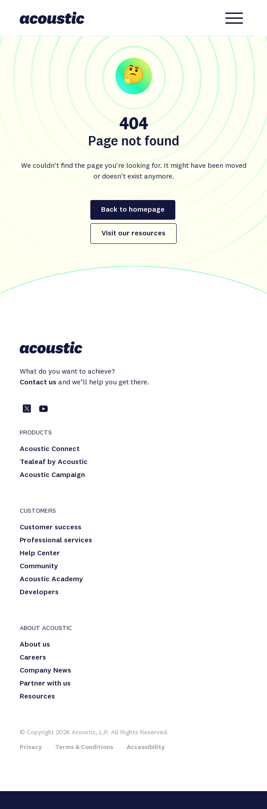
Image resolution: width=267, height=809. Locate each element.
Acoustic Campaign (52, 475)
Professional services (56, 540)
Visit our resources (133, 233)
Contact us (38, 382)
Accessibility (146, 747)
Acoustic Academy (51, 579)
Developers (39, 592)
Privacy (31, 747)
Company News (45, 670)
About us (35, 644)
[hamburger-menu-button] (234, 17)
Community (39, 566)
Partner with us (45, 683)
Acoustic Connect (50, 449)
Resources (37, 696)
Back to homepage (133, 209)
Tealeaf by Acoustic (54, 462)
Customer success (50, 527)
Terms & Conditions (84, 747)
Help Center (40, 553)
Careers (33, 657)
